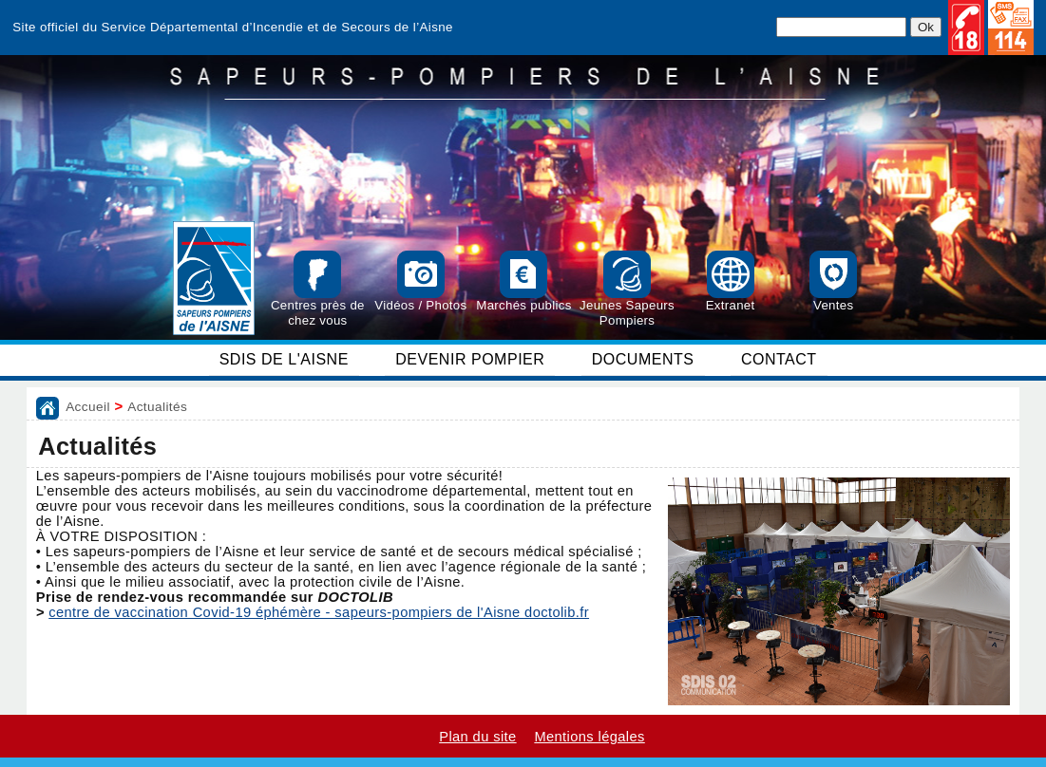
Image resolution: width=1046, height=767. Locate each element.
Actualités (157, 407)
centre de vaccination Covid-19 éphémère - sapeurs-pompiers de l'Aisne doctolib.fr (318, 612)
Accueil (88, 407)
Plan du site (477, 736)
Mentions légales (589, 736)
